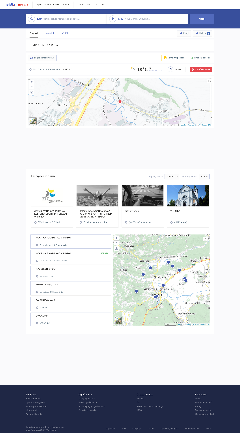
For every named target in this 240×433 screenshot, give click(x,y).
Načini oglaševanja (88, 402)
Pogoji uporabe (192, 428)
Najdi (202, 19)
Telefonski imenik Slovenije (150, 406)
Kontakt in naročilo (88, 410)
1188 (101, 4)
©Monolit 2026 (193, 125)
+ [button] (32, 82)
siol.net (81, 4)
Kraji (124, 428)
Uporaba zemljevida (35, 402)
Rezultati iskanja (34, 414)
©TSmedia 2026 (205, 125)
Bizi (88, 4)
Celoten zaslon (209, 81)
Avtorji (198, 406)
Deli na (204, 33)
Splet (39, 4)
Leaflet (183, 125)
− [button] (32, 86)
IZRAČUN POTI (202, 69)
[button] (31, 92)
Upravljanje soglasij (204, 414)
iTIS (95, 4)
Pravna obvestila (203, 410)
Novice (48, 4)
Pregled (34, 33)
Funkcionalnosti (33, 398)
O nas (198, 398)
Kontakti (50, 33)
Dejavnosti (110, 428)
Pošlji (186, 33)
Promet (56, 4)
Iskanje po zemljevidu (36, 406)
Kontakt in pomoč (203, 402)
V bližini (65, 33)
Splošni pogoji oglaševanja (92, 406)
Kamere (178, 69)
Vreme (66, 4)
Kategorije (136, 428)
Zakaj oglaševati (87, 398)
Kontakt (151, 428)
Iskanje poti (31, 410)
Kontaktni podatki (176, 57)
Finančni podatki (202, 57)
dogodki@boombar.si (44, 57)
